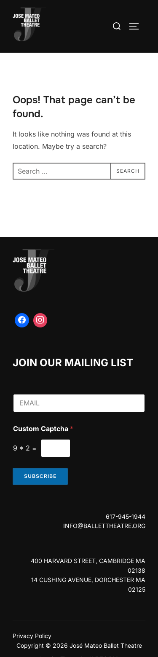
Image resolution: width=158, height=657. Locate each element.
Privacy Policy (32, 635)
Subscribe (40, 476)
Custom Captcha (43, 429)
